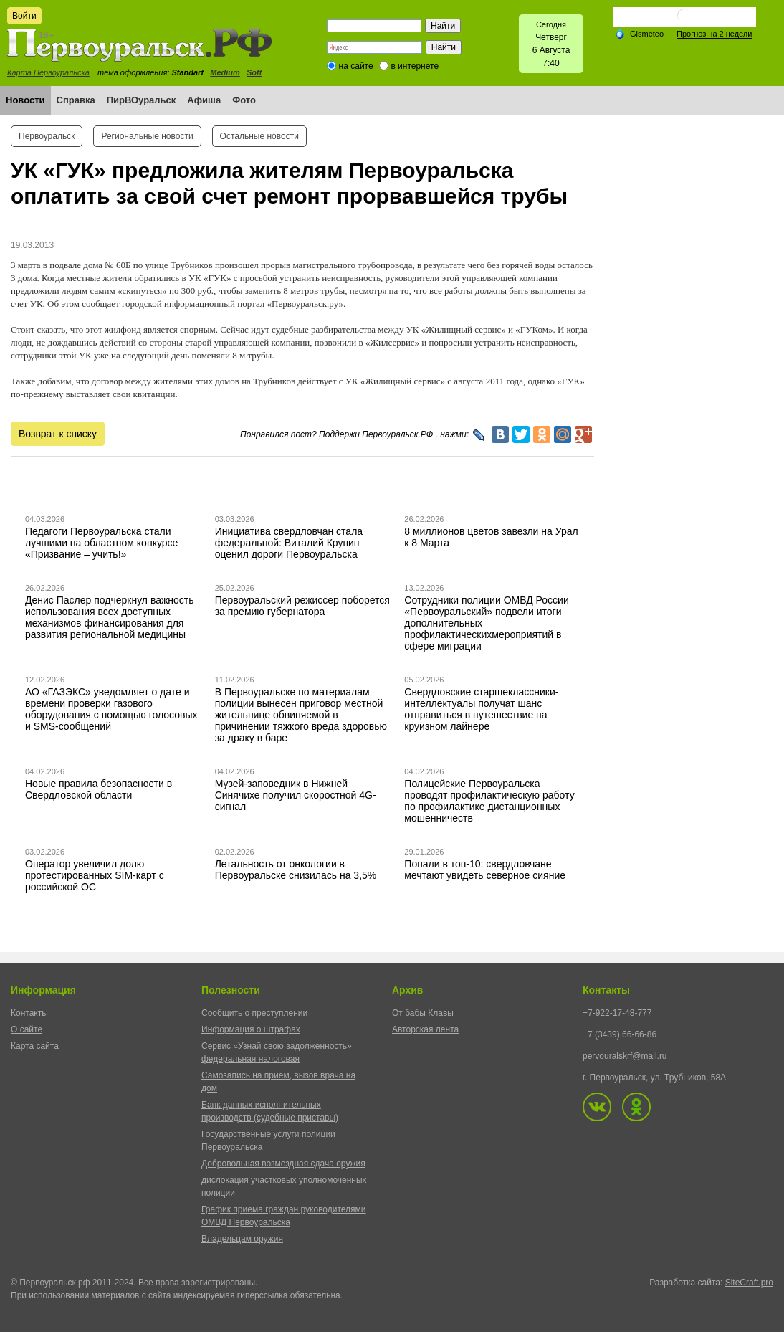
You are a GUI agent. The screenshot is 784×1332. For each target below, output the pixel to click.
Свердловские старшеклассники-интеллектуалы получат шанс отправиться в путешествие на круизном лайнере (481, 709)
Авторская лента (425, 1029)
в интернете (415, 66)
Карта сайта (35, 1046)
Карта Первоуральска (48, 72)
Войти (24, 16)
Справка (76, 100)
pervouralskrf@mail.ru (625, 1056)
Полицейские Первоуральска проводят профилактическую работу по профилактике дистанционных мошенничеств (489, 801)
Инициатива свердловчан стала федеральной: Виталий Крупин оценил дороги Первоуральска (289, 542)
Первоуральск (47, 136)
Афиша (204, 100)
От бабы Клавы (423, 1013)
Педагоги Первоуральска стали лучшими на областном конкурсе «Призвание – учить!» (101, 542)
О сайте (26, 1029)
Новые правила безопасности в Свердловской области (98, 789)
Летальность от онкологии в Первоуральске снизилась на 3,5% (296, 869)
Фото (244, 100)
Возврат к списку (58, 433)
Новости (25, 100)
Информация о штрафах (250, 1029)
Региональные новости (147, 136)
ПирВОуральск (141, 100)
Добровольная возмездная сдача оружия (283, 1164)
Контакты (29, 1013)
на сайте (356, 66)
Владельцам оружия (242, 1239)
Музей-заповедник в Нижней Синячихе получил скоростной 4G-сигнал (295, 795)
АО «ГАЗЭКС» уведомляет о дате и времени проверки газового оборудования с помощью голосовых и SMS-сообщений (111, 709)
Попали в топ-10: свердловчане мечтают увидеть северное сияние (484, 869)
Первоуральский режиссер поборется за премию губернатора (302, 605)
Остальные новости (259, 136)
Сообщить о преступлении (254, 1013)
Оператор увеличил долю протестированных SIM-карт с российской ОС (94, 875)
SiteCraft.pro (749, 1283)
